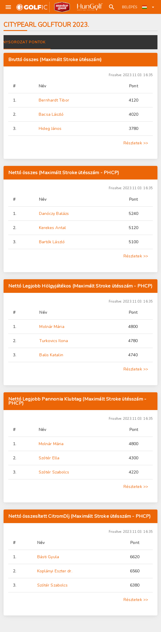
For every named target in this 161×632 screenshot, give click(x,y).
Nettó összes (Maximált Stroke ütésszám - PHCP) (63, 172)
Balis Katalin (51, 355)
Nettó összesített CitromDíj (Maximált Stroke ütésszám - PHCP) (79, 516)
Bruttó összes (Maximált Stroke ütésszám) (55, 59)
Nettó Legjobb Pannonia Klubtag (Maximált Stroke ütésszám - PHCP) (77, 401)
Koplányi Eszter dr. (54, 571)
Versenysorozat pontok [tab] (69, 42)
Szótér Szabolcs (54, 472)
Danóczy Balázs (54, 213)
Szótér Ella (49, 458)
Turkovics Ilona (53, 341)
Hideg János (50, 128)
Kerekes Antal (52, 228)
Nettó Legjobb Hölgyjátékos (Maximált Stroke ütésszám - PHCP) (80, 285)
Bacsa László (51, 114)
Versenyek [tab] (20, 42)
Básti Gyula (48, 557)
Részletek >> (135, 143)
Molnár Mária (51, 326)
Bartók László (52, 242)
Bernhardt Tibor (54, 100)
